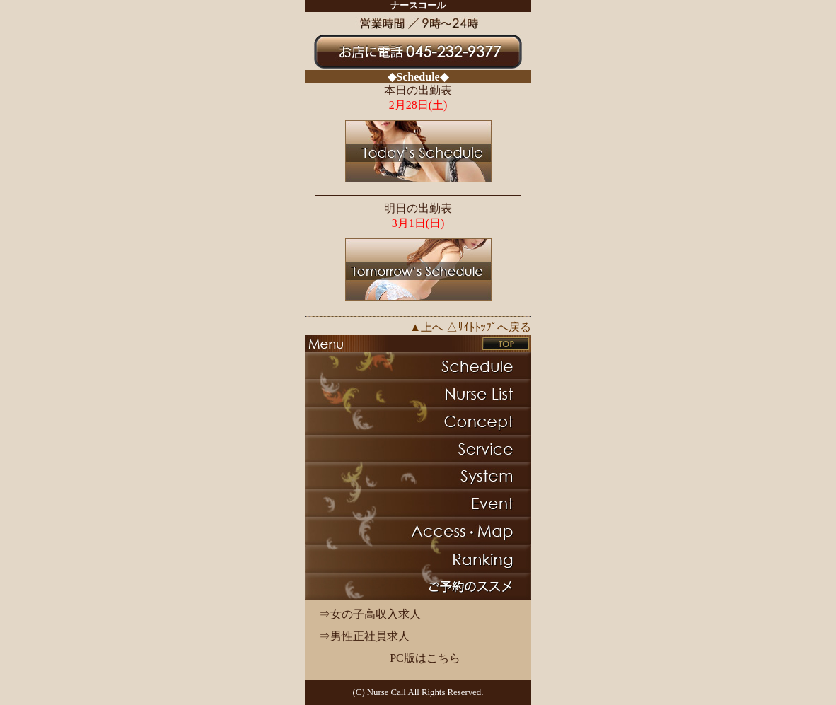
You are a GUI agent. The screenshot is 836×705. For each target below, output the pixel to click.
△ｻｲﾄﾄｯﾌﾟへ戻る (488, 327)
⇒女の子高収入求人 (370, 614)
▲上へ (426, 327)
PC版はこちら (425, 658)
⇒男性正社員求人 (364, 636)
